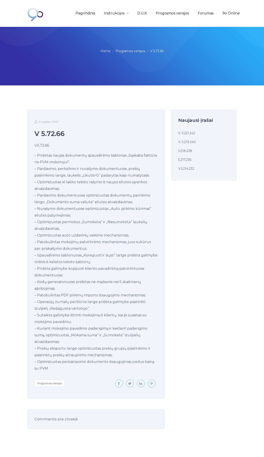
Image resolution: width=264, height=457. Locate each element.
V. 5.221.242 (186, 133)
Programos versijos (172, 13)
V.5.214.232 (186, 169)
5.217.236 (184, 160)
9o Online (231, 13)
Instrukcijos (114, 13)
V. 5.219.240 (187, 142)
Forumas (206, 13)
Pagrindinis (85, 13)
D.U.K (142, 13)
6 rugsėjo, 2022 (46, 121)
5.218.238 (185, 151)
